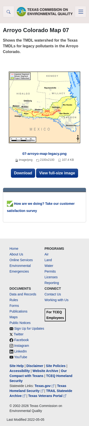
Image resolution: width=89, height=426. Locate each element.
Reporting (52, 283)
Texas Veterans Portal (47, 396)
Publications (18, 311)
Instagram (21, 346)
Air (47, 254)
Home (13, 248)
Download (23, 173)
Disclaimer (34, 366)
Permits (50, 271)
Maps (13, 317)
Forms (14, 306)
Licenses (51, 277)
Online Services (21, 260)
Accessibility (20, 371)
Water (49, 266)
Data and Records (22, 294)
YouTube (20, 357)
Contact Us (53, 294)
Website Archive (45, 371)
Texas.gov (45, 386)
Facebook (21, 340)
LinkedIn (20, 351)
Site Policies (56, 366)
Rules (13, 300)
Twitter (18, 334)
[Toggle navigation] (80, 11)
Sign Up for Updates (29, 328)
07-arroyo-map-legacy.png (44, 154)
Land (48, 260)
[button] (8, 11)
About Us (16, 254)
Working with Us (57, 300)
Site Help (16, 366)
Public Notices (20, 323)
